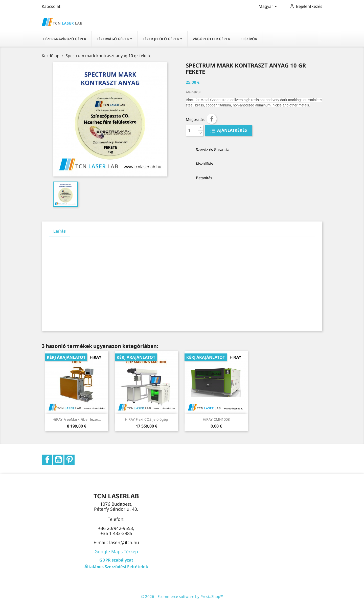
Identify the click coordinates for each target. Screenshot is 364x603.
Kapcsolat (51, 6)
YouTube (58, 460)
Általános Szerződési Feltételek (116, 566)
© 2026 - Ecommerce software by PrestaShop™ (182, 596)
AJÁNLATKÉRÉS (231, 130)
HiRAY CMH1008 (216, 419)
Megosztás (212, 119)
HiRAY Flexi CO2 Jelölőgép (146, 419)
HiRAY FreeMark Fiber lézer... (77, 419)
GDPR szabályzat (116, 560)
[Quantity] (192, 130)
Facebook (47, 460)
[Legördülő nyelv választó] (269, 7)
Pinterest (69, 460)
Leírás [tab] (59, 231)
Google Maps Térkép (116, 551)
